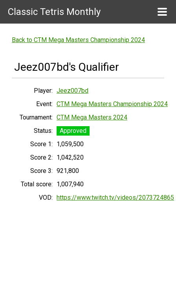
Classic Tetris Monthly (54, 11)
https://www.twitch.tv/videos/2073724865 (115, 197)
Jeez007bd (72, 90)
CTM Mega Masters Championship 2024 (112, 104)
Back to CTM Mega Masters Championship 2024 (78, 40)
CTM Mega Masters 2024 (92, 117)
